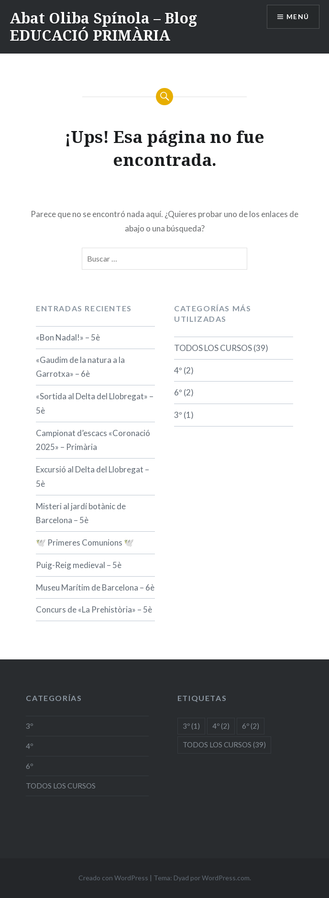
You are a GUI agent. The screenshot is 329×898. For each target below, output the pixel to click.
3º (178, 415)
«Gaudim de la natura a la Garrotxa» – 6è (80, 367)
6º (178, 392)
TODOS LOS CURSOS (213, 348)
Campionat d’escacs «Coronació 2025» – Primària (93, 440)
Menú (297, 17)
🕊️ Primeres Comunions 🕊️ (85, 542)
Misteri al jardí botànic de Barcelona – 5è (81, 513)
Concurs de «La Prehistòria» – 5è (94, 609)
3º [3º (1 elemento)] (191, 726)
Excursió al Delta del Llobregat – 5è (92, 476)
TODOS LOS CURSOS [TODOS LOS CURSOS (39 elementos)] (224, 744)
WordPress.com (226, 878)
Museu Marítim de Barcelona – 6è (95, 587)
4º (178, 370)
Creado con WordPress (113, 878)
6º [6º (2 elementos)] (250, 726)
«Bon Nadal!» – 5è (68, 337)
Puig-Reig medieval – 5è (78, 565)
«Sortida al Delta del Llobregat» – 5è (95, 403)
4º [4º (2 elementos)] (221, 726)
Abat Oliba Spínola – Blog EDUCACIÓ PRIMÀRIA (103, 26)
